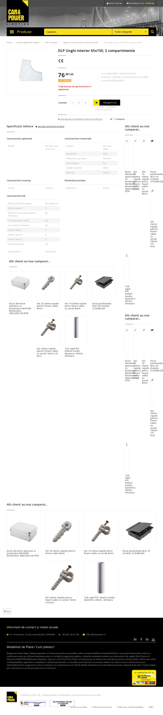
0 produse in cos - (140, 3)
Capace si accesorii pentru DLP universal (81, 42)
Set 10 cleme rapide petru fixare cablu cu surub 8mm (75, 306)
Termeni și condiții (78, 707)
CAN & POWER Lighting (18, 12)
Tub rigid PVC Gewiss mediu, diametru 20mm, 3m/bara (74, 352)
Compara (119, 119)
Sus (7, 611)
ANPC (151, 707)
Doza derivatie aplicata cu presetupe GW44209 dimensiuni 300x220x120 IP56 (20, 308)
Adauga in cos (105, 103)
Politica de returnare (102, 707)
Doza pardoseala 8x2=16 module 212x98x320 (101, 306)
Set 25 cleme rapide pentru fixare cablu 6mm (48, 306)
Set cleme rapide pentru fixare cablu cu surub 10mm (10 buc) (47, 352)
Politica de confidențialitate (130, 707)
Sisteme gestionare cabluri (28, 42)
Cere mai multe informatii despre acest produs (80, 119)
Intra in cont (114, 3)
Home (9, 42)
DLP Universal (52, 42)
